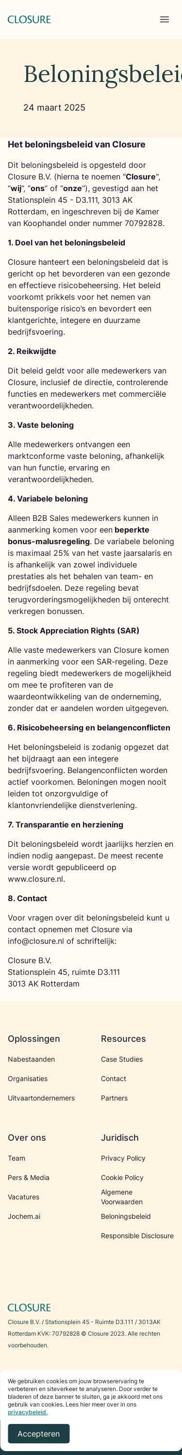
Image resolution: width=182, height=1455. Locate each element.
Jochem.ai (24, 1216)
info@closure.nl (36, 941)
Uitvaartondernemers (41, 1098)
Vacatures (23, 1197)
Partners (114, 1098)
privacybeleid (27, 1412)
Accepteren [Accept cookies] (38, 1434)
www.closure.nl (35, 879)
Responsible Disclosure (137, 1235)
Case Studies (122, 1059)
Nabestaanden (31, 1059)
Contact (113, 1078)
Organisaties (28, 1078)
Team (16, 1158)
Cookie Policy (122, 1177)
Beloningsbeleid (126, 1216)
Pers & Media (29, 1177)
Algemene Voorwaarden (122, 1197)
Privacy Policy (123, 1158)
